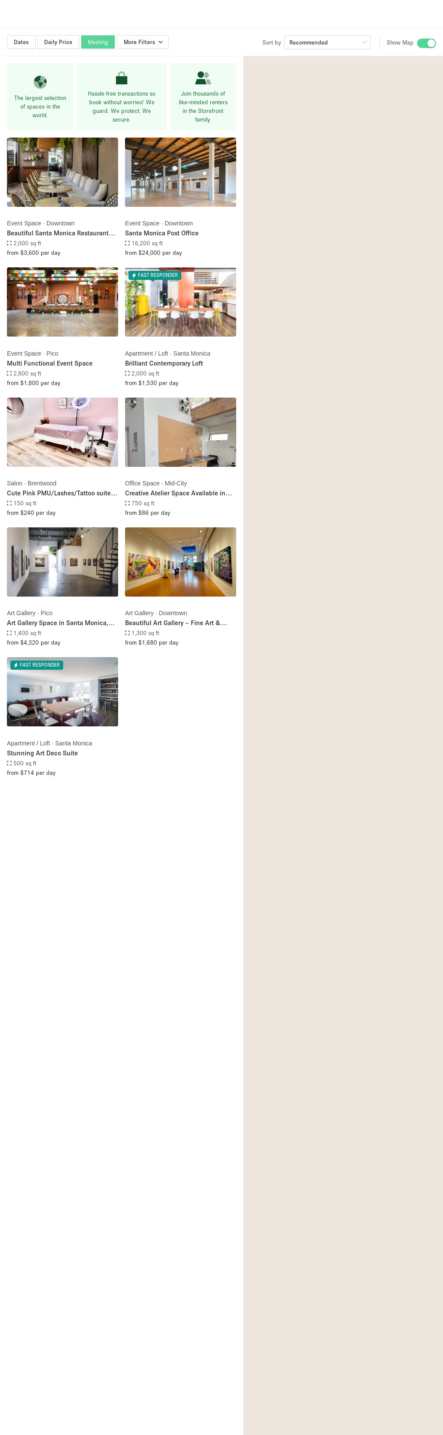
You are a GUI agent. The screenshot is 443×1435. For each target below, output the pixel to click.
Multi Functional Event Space (50, 363)
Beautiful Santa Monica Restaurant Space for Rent (58, 233)
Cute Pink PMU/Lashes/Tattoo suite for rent (59, 493)
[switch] (426, 43)
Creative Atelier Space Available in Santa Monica (175, 493)
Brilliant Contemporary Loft (164, 363)
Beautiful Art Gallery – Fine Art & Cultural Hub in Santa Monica (173, 623)
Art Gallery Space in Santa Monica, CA (57, 623)
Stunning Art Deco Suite (42, 753)
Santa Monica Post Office (162, 233)
